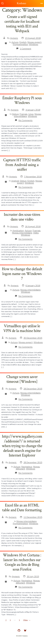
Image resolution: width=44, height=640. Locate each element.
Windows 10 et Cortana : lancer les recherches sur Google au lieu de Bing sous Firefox (22, 562)
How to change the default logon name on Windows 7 (22, 273)
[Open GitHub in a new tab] (19, 630)
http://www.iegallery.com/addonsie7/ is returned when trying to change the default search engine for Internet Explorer (22, 446)
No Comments (25, 120)
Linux (31, 114)
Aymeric (14, 38)
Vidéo (36, 232)
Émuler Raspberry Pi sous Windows (22, 100)
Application (18, 230)
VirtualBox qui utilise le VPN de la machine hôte (22, 328)
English (22, 42)
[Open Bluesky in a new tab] (25, 630)
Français (23, 114)
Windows (33, 44)
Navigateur (26, 466)
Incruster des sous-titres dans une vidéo (22, 217)
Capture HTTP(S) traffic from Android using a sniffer (22, 164)
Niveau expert (34, 42)
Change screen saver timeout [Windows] (22, 379)
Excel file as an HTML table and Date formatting (22, 508)
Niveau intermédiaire (22, 232)
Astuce (14, 42)
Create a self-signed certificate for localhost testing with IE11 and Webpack (22, 24)
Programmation (20, 44)
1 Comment (25, 48)
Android (15, 180)
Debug (15, 114)
